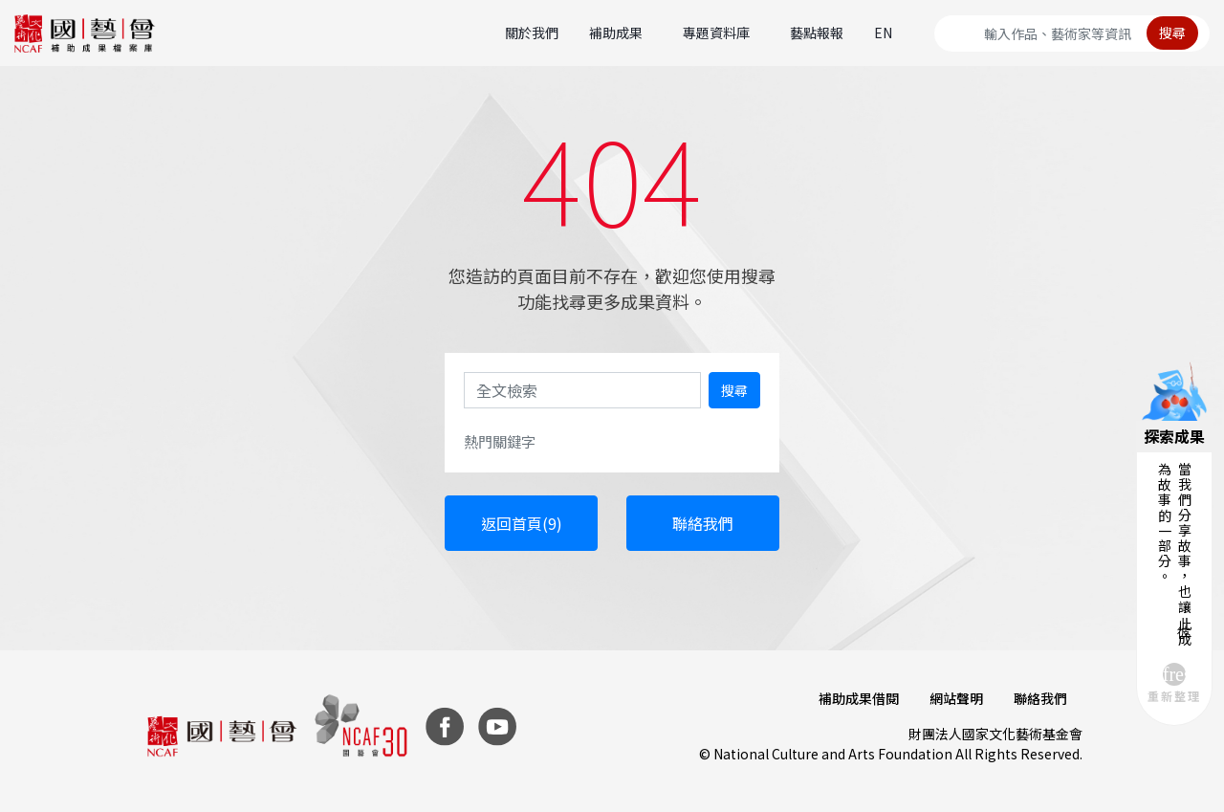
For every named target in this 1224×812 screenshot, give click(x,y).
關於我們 (531, 32)
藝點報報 (816, 32)
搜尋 (1172, 32)
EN (883, 32)
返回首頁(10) (521, 523)
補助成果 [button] (616, 32)
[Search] (1072, 33)
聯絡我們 (702, 523)
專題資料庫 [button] (716, 32)
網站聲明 (956, 698)
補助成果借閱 (859, 698)
